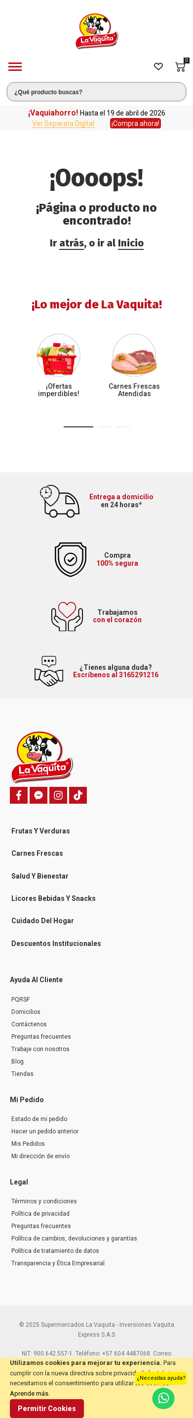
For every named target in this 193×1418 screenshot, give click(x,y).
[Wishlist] (158, 67)
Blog (17, 1061)
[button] (78, 426)
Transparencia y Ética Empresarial (58, 1263)
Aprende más (29, 1393)
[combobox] (96, 91)
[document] (96, 1388)
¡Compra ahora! (135, 123)
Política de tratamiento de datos (55, 1250)
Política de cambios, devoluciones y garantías (74, 1238)
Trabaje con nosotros (40, 1049)
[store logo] (97, 31)
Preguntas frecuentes (41, 1036)
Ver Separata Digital (63, 123)
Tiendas (22, 1073)
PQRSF (20, 999)
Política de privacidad (40, 1213)
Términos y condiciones (44, 1201)
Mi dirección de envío (40, 1156)
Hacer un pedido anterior (44, 1131)
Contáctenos (29, 1024)
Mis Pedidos (28, 1143)
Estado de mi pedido (39, 1119)
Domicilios (25, 1011)
